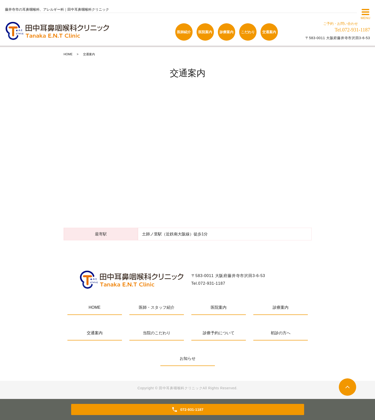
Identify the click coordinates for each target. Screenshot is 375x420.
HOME (68, 54)
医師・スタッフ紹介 (156, 307)
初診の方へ (280, 333)
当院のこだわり (157, 333)
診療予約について (218, 333)
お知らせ (188, 358)
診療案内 (280, 307)
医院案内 (219, 307)
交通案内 (95, 333)
